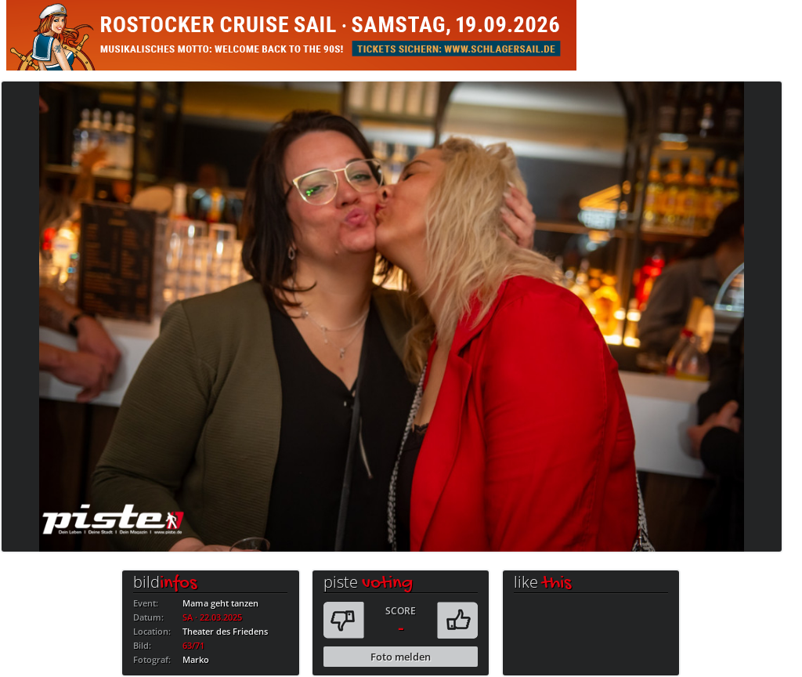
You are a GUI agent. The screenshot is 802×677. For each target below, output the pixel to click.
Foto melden (400, 657)
